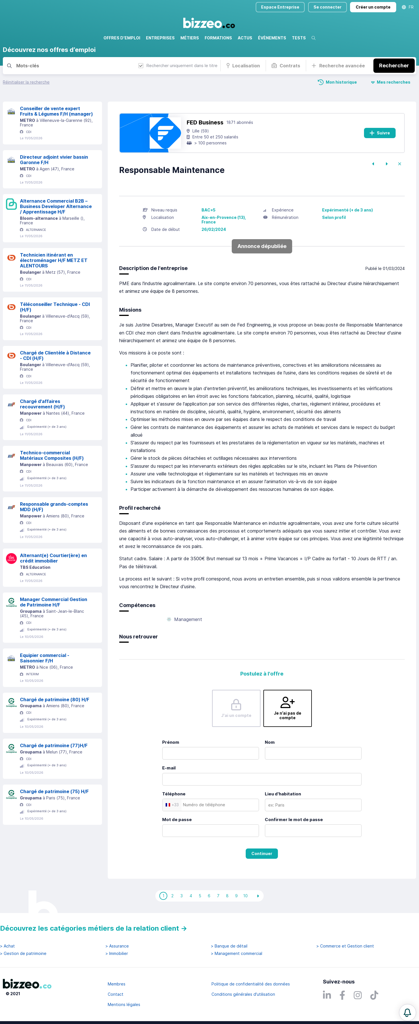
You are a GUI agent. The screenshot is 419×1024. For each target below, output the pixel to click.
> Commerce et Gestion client (345, 946)
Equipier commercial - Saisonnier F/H (44, 658)
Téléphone (174, 793)
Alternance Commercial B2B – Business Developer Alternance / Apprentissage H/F (56, 206)
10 (245, 895)
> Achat (7, 946)
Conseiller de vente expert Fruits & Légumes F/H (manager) (56, 111)
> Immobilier (116, 953)
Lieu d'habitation (283, 793)
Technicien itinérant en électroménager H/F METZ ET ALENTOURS (54, 260)
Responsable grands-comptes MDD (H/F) (54, 506)
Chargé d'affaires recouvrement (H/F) (42, 404)
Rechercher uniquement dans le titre (177, 65)
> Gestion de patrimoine (23, 953)
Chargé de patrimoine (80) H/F (54, 699)
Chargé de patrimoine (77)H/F (54, 745)
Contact (115, 994)
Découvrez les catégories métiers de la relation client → (93, 928)
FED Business (205, 122)
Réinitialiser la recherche (26, 82)
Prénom (170, 742)
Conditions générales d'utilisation (243, 994)
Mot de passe (177, 819)
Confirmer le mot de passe (294, 819)
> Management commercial (236, 953)
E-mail (169, 767)
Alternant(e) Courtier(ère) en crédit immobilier (53, 558)
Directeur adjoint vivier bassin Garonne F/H (54, 159)
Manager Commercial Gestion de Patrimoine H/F (53, 602)
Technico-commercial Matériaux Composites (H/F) (52, 455)
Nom (270, 742)
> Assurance (117, 946)
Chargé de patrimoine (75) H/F (54, 791)
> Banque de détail (229, 946)
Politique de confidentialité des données (250, 983)
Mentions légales (124, 1004)
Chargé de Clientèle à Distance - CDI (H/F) (55, 355)
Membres (116, 983)
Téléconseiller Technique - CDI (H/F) (55, 307)
